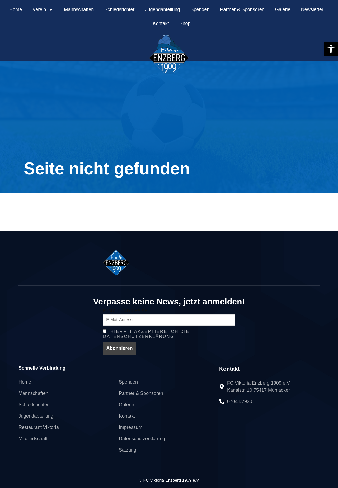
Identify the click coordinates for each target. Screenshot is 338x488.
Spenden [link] (200, 9)
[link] (331, 49)
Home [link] (15, 9)
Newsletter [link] (312, 9)
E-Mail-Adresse (125, 310)
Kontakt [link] (161, 23)
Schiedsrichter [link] (119, 9)
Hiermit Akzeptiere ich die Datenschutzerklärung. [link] (146, 334)
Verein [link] (42, 10)
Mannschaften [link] (79, 9)
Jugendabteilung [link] (162, 9)
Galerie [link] (282, 9)
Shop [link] (185, 23)
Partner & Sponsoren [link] (242, 9)
